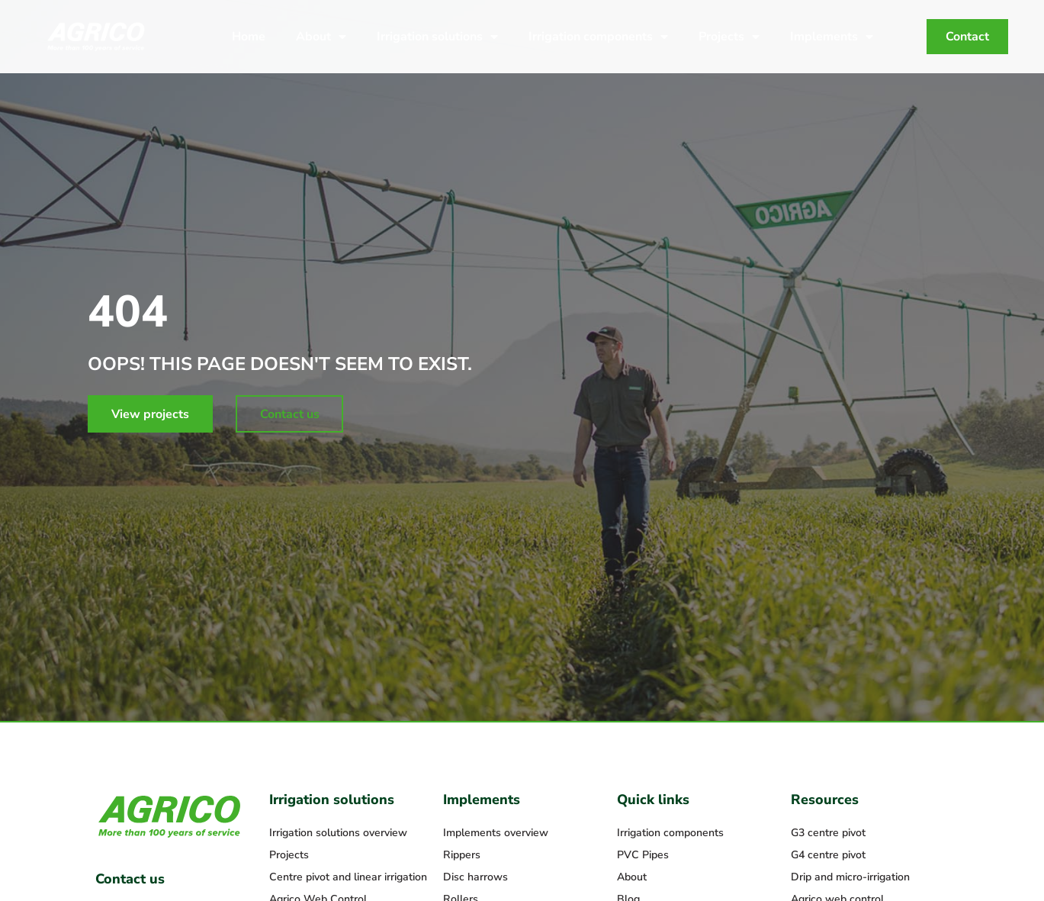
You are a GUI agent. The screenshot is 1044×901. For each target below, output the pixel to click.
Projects (729, 36)
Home (248, 36)
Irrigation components (598, 36)
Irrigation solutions (437, 36)
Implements (831, 36)
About (321, 36)
